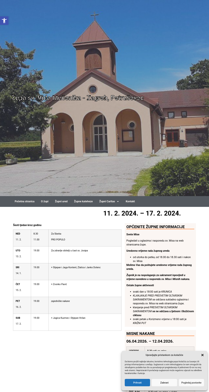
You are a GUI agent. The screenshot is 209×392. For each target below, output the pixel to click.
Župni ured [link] (61, 201)
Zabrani (164, 382)
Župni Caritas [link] (109, 201)
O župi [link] (44, 201)
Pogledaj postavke (191, 382)
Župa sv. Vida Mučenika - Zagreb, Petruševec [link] (77, 98)
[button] (202, 355)
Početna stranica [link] (24, 201)
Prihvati (137, 382)
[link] (4, 20)
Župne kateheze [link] (83, 201)
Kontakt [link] (130, 201)
